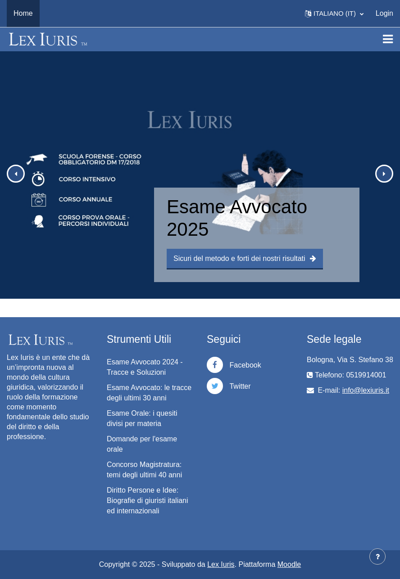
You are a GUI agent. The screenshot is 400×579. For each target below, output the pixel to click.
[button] (334, 13)
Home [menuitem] (23, 13)
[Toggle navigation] (387, 39)
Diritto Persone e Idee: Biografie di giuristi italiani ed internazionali (147, 500)
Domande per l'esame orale (142, 444)
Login (384, 13)
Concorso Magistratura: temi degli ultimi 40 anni (144, 470)
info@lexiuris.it (365, 390)
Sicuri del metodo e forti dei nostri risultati (244, 258)
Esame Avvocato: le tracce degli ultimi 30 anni (149, 393)
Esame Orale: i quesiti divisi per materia (142, 418)
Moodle (289, 564)
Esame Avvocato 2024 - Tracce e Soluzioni (145, 367)
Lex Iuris (220, 564)
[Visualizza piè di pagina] (377, 556)
